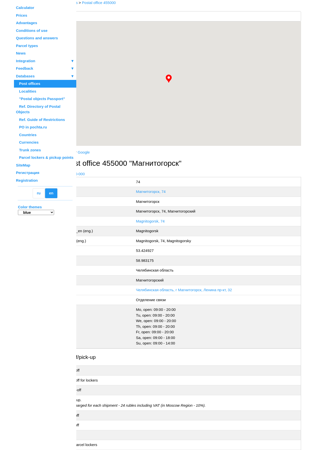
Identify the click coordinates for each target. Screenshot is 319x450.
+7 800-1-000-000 (114, 174)
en (51, 193)
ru (39, 193)
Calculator (25, 7)
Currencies (27, 142)
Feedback (45, 68)
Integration (45, 61)
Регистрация (27, 172)
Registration (27, 180)
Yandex (112, 152)
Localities (26, 91)
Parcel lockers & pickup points (45, 157)
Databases (25, 76)
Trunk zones (28, 150)
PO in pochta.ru (31, 127)
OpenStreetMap (101, 147)
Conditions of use (32, 30)
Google (128, 152)
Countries (26, 135)
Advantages (26, 23)
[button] (190, 79)
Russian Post (91, 152)
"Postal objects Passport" (40, 99)
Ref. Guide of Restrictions (40, 119)
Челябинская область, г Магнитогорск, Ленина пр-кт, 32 (212, 290)
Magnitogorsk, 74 (178, 221)
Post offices (28, 83)
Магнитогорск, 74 (178, 191)
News (21, 53)
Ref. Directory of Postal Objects (38, 109)
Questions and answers (37, 38)
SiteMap (23, 165)
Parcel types (27, 46)
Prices (21, 15)
